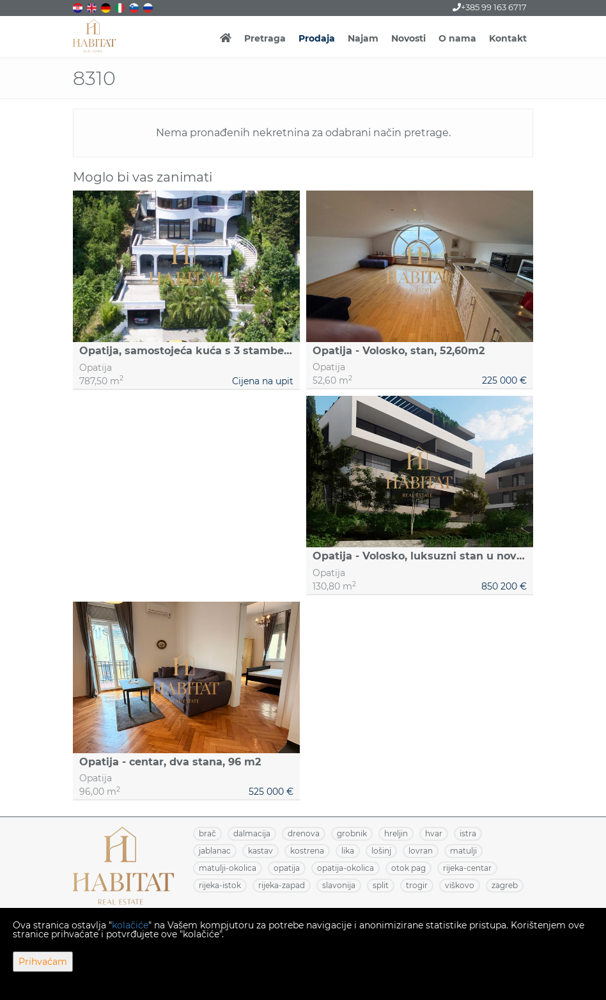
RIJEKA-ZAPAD (281, 885)
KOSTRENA (307, 850)
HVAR (433, 833)
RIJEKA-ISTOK (220, 885)
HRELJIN (396, 833)
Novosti (408, 38)
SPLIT (381, 885)
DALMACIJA (251, 833)
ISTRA (468, 833)
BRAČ (207, 833)
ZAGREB (505, 885)
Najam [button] (363, 38)
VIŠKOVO (459, 885)
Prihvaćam (43, 961)
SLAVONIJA (338, 885)
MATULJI (463, 850)
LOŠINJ (381, 850)
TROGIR (417, 885)
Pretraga (265, 38)
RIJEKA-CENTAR (467, 868)
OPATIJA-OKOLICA (345, 868)
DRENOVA (304, 833)
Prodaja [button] (317, 38)
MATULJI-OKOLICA (227, 868)
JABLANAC (215, 850)
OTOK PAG (408, 868)
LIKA (347, 850)
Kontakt (508, 38)
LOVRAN (420, 850)
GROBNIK (352, 833)
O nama (457, 38)
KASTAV (260, 850)
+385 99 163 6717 (490, 7)
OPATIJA (287, 868)
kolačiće (130, 925)
